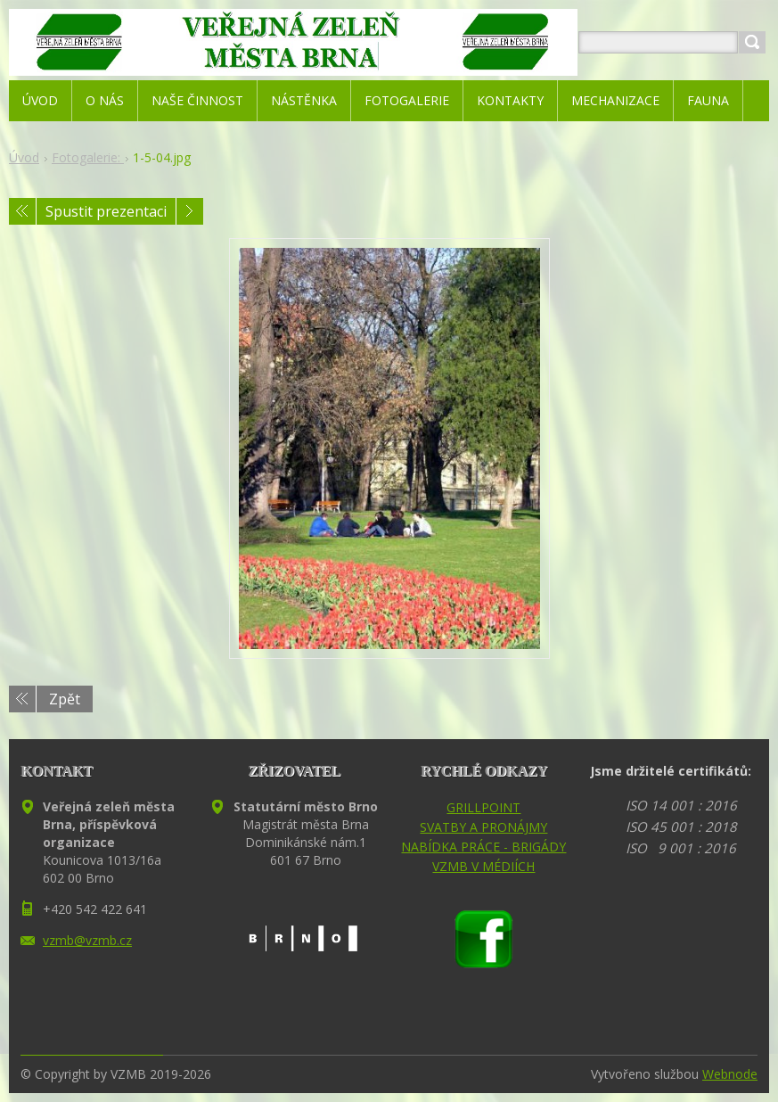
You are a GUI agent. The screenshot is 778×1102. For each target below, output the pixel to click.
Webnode (730, 1073)
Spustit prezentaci (106, 211)
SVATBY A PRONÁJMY (483, 826)
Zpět (64, 699)
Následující (189, 211)
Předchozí (22, 211)
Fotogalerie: (88, 157)
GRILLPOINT (483, 807)
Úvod (24, 157)
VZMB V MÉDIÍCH (483, 866)
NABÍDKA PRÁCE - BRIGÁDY (483, 846)
